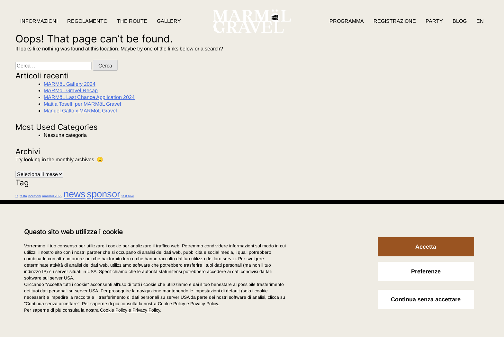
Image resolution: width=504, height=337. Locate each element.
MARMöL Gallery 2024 (69, 84)
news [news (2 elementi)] (75, 194)
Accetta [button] (425, 247)
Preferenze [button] (426, 271)
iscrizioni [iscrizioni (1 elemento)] (34, 196)
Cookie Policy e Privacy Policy (130, 310)
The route (132, 21)
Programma (346, 21)
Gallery (169, 21)
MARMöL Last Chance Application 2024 (89, 97)
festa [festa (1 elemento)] (23, 196)
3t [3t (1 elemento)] (16, 196)
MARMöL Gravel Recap (71, 90)
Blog (460, 21)
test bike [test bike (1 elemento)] (128, 196)
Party (434, 21)
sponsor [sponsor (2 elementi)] (103, 194)
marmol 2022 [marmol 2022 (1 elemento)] (52, 196)
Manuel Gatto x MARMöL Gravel (80, 110)
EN (480, 21)
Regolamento (87, 21)
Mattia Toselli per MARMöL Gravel (82, 104)
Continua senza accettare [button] (426, 299)
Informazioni (39, 21)
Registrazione (395, 21)
